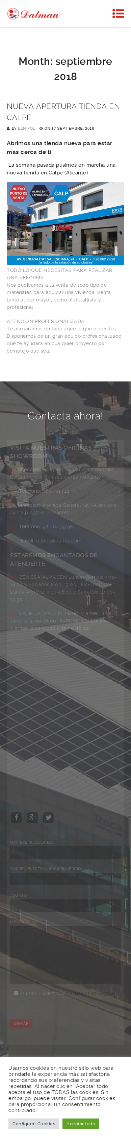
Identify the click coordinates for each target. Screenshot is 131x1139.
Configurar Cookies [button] (33, 1123)
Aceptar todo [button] (81, 1123)
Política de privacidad (90, 1004)
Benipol (26, 128)
